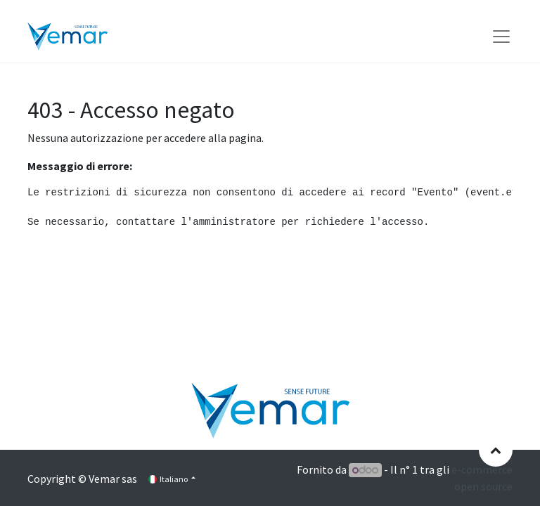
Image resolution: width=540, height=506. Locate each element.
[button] (496, 450)
